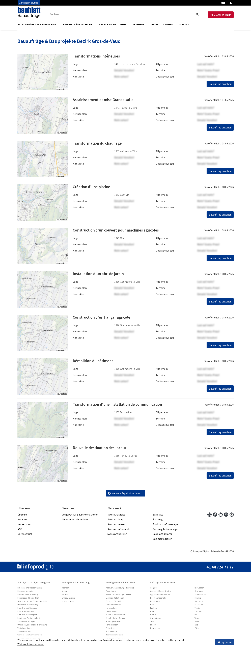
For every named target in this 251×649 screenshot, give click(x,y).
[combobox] (124, 14)
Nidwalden (199, 589)
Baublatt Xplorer (162, 535)
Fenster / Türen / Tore (115, 602)
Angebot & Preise (162, 24)
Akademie (138, 24)
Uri (195, 616)
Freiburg (153, 609)
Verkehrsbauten (24, 632)
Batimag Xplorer (162, 540)
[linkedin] (220, 515)
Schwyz (197, 599)
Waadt (197, 619)
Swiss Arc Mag (115, 520)
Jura (152, 622)
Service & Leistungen (112, 24)
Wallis (197, 622)
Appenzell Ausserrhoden (160, 592)
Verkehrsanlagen (24, 629)
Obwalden (199, 592)
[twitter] (209, 515)
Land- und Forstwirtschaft (28, 619)
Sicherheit (110, 629)
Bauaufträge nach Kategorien (36, 24)
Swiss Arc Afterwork (118, 530)
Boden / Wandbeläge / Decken (118, 595)
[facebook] (215, 515)
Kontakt (185, 24)
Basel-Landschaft (157, 599)
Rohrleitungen (112, 626)
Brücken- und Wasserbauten (29, 589)
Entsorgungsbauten (25, 592)
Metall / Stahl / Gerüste (115, 619)
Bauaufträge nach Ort (77, 24)
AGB (19, 530)
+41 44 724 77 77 (219, 568)
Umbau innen (68, 602)
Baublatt (158, 515)
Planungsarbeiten (113, 622)
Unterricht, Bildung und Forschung (32, 626)
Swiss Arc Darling (117, 535)
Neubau (65, 595)
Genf (152, 612)
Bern (152, 605)
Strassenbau (111, 632)
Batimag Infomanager (165, 530)
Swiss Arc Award (116, 525)
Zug (196, 626)
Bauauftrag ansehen (220, 85)
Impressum (24, 525)
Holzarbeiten (111, 612)
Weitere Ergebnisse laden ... (125, 494)
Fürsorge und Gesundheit (28, 599)
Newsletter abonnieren (75, 520)
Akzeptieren (224, 642)
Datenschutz (24, 535)
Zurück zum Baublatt (28, 2)
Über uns (22, 515)
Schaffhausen (200, 595)
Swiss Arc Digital (116, 515)
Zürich (197, 629)
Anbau (64, 592)
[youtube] (232, 515)
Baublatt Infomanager (166, 525)
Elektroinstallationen (115, 599)
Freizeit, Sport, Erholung (27, 595)
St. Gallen (198, 605)
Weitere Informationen (30, 644)
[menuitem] (38, 24)
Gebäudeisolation (113, 605)
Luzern (153, 626)
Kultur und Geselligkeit (27, 616)
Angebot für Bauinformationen (80, 515)
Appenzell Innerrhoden (160, 595)
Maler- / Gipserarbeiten (115, 616)
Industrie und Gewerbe (27, 609)
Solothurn (198, 602)
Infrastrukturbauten (26, 612)
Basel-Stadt (155, 602)
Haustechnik (111, 609)
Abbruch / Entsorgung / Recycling (120, 589)
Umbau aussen (68, 599)
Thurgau (198, 612)
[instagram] (226, 515)
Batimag (158, 520)
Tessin (197, 609)
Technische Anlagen (26, 622)
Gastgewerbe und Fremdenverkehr (32, 602)
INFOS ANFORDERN (221, 14)
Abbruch (65, 589)
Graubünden (155, 619)
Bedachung (111, 592)
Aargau (153, 589)
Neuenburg (155, 629)
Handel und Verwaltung (27, 605)
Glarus (153, 616)
